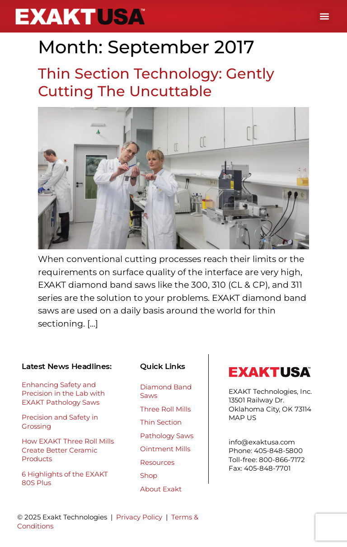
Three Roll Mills (165, 409)
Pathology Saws (166, 435)
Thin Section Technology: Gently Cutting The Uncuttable (156, 82)
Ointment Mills (165, 448)
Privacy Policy (139, 517)
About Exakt (161, 489)
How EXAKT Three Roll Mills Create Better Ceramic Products (68, 450)
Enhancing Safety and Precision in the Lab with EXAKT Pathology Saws (63, 393)
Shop (148, 475)
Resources (157, 462)
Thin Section (161, 422)
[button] (324, 16)
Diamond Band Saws (166, 391)
